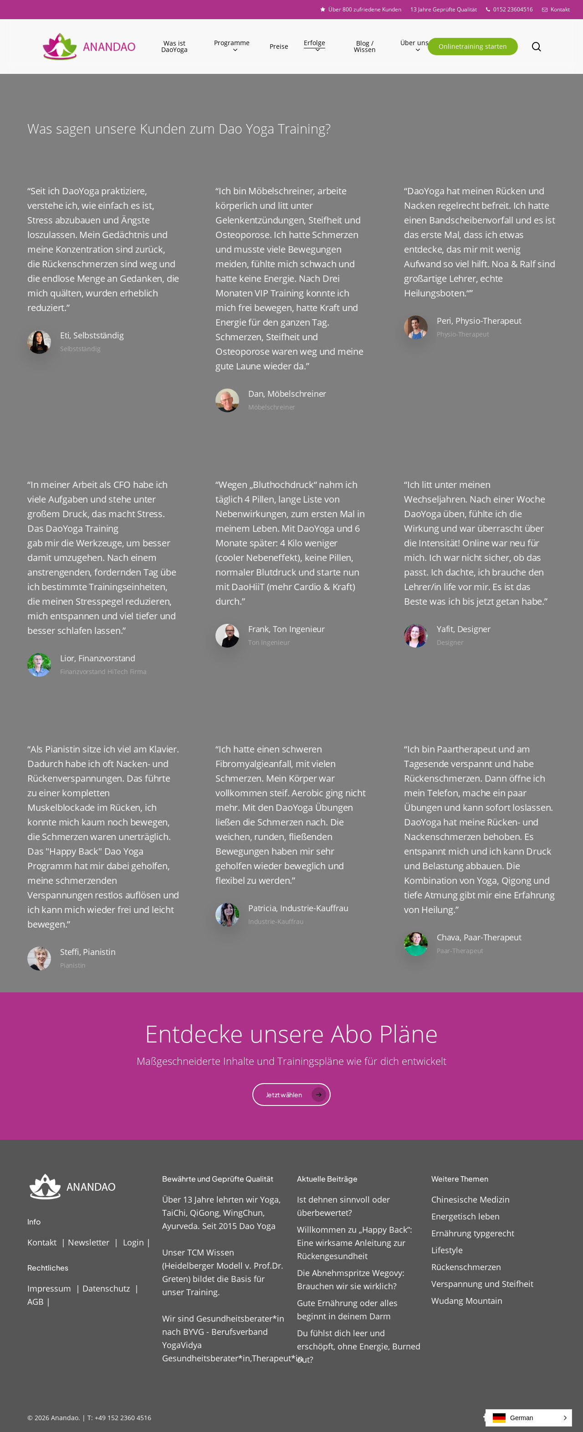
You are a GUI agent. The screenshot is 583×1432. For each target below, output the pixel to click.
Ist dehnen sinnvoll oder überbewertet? (343, 1206)
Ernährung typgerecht (472, 1233)
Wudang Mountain (466, 1300)
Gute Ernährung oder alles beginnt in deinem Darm (347, 1309)
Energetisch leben (465, 1216)
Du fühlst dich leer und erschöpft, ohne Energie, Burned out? (358, 1346)
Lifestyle (447, 1250)
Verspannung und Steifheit (482, 1283)
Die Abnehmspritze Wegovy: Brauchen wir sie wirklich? (350, 1279)
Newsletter (88, 1242)
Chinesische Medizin (470, 1199)
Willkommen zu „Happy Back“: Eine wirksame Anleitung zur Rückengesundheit (354, 1242)
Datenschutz (106, 1288)
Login (133, 1242)
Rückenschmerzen (466, 1266)
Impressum (49, 1288)
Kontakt (41, 1242)
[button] (291, 1094)
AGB (35, 1301)
